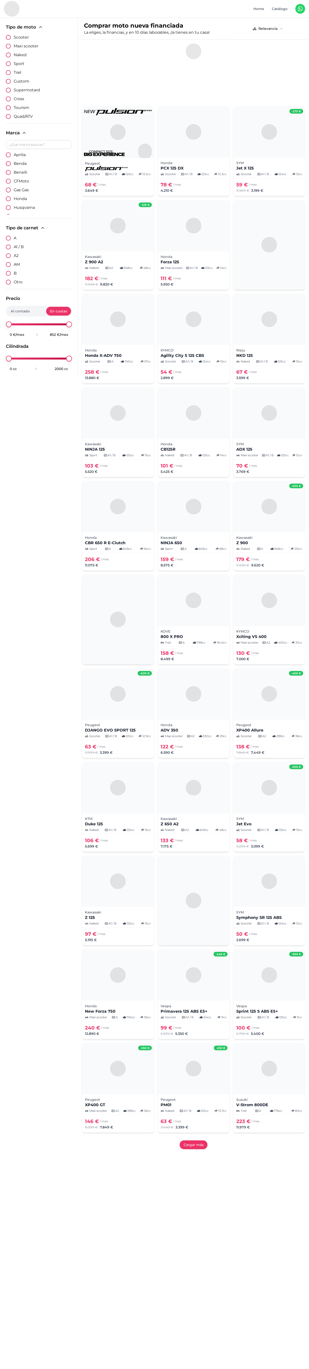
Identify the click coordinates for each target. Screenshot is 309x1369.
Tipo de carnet (25, 228)
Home (258, 9)
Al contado (20, 311)
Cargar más (194, 1121)
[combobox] (268, 28)
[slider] (9, 324)
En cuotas (58, 311)
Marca (16, 133)
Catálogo (280, 9)
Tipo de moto (24, 27)
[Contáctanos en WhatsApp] (300, 9)
